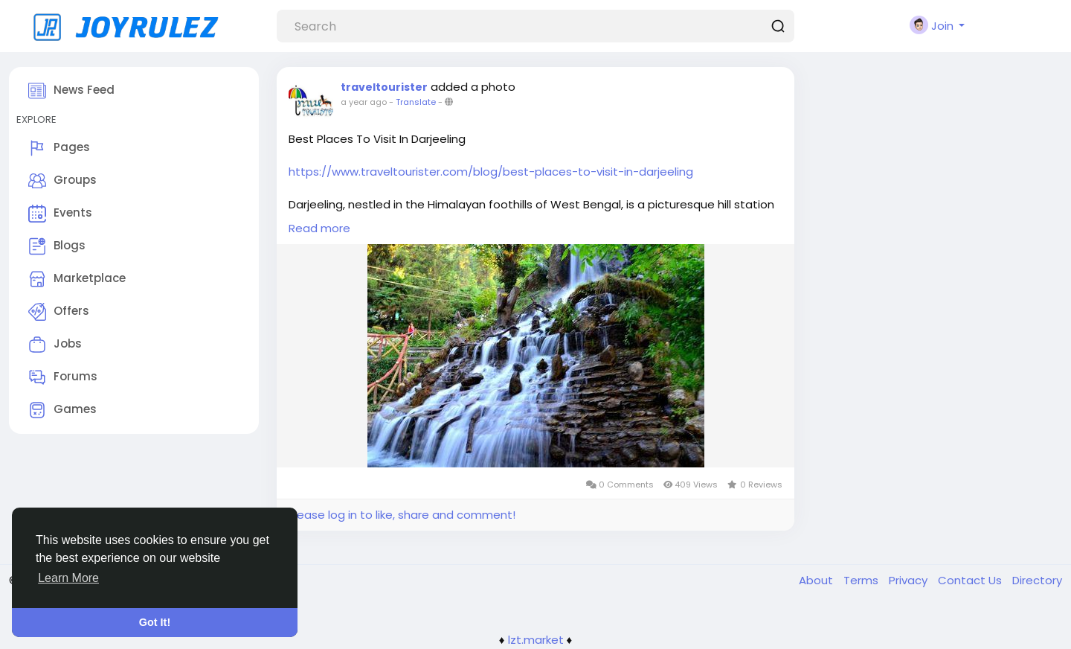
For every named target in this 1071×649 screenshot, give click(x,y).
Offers (58, 312)
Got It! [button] (154, 622)
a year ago (364, 102)
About (817, 580)
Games (62, 410)
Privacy (909, 580)
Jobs (55, 345)
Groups (62, 181)
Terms (862, 580)
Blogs (57, 246)
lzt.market (536, 640)
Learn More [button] (68, 578)
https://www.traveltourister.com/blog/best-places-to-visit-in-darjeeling (491, 171)
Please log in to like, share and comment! (401, 514)
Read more (319, 228)
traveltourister (384, 87)
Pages (59, 148)
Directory (1037, 580)
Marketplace (77, 279)
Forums (62, 377)
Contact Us (971, 580)
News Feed (71, 91)
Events (60, 214)
